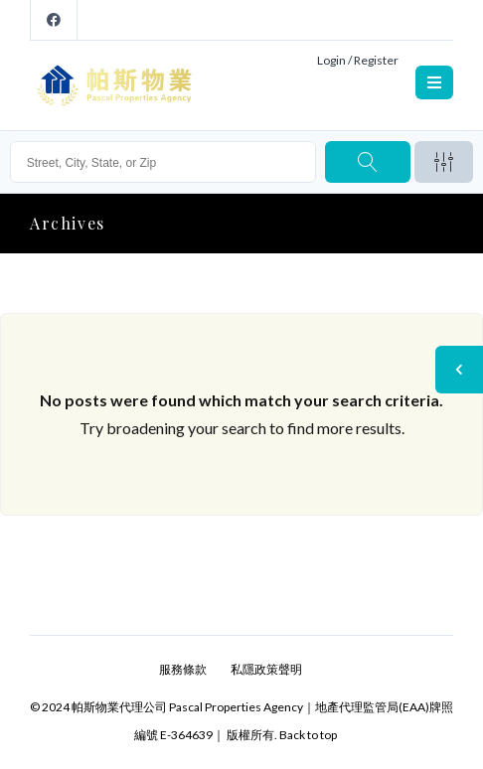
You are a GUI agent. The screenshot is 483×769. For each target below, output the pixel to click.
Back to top (308, 734)
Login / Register (358, 60)
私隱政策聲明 (266, 669)
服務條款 (183, 669)
